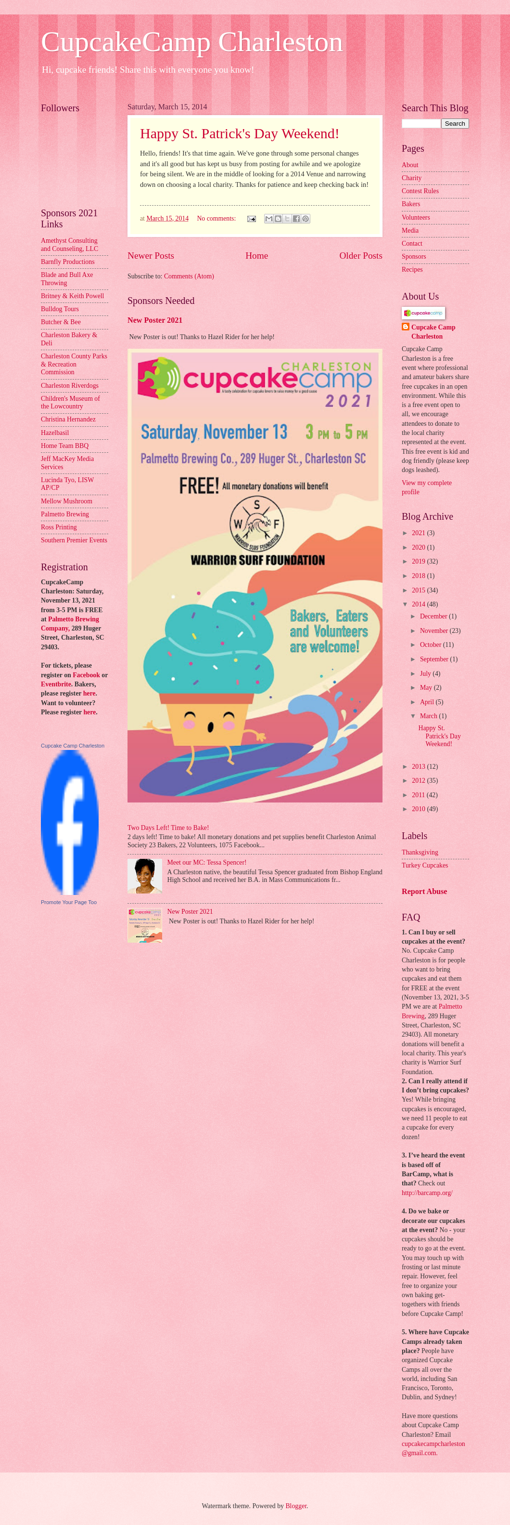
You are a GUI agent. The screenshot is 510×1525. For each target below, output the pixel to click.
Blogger (295, 1506)
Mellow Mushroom (66, 501)
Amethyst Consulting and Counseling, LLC (69, 244)
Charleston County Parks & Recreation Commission (74, 364)
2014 (419, 604)
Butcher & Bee (61, 322)
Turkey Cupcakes (425, 865)
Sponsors (414, 256)
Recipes (412, 269)
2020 (419, 547)
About (410, 165)
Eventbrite (56, 684)
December (434, 616)
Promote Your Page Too (69, 902)
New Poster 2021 (155, 320)
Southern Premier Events (74, 540)
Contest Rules (420, 191)
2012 (419, 780)
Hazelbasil (55, 432)
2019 (419, 561)
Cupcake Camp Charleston (72, 746)
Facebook (86, 675)
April (428, 702)
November (435, 630)
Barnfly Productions (68, 261)
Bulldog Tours (60, 309)
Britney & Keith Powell (72, 296)
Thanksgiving (420, 852)
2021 (419, 533)
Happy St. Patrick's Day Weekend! (240, 133)
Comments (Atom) (189, 276)
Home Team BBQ (65, 445)
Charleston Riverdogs (70, 385)
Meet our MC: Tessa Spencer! (207, 862)
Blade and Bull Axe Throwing (67, 279)
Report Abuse (424, 891)
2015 (419, 590)
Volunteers (416, 217)
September (435, 659)
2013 (419, 766)
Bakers (411, 204)
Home (256, 255)
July (426, 673)
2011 (419, 795)
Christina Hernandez (68, 419)
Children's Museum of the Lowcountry (70, 402)
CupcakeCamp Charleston (192, 41)
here (89, 693)
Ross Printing (59, 527)
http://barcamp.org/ (427, 1192)
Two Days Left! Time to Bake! (168, 827)
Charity (411, 178)
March (429, 716)
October (431, 644)
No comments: (217, 218)
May (427, 687)
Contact (412, 243)
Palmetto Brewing (65, 514)
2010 (419, 809)
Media (410, 230)
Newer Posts (151, 255)
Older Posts (360, 255)
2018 (419, 575)
